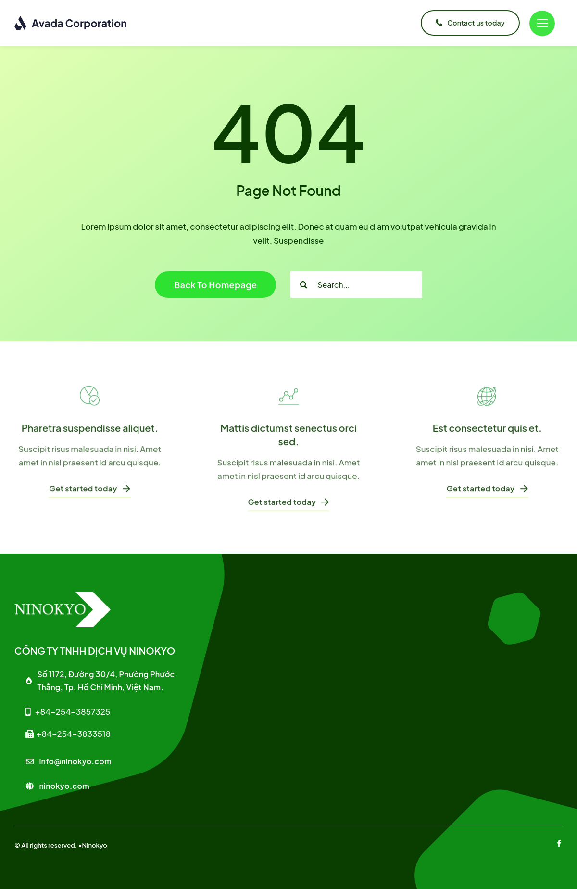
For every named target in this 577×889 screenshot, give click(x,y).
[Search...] (356, 284)
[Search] (303, 284)
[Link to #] (542, 23)
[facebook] (559, 843)
